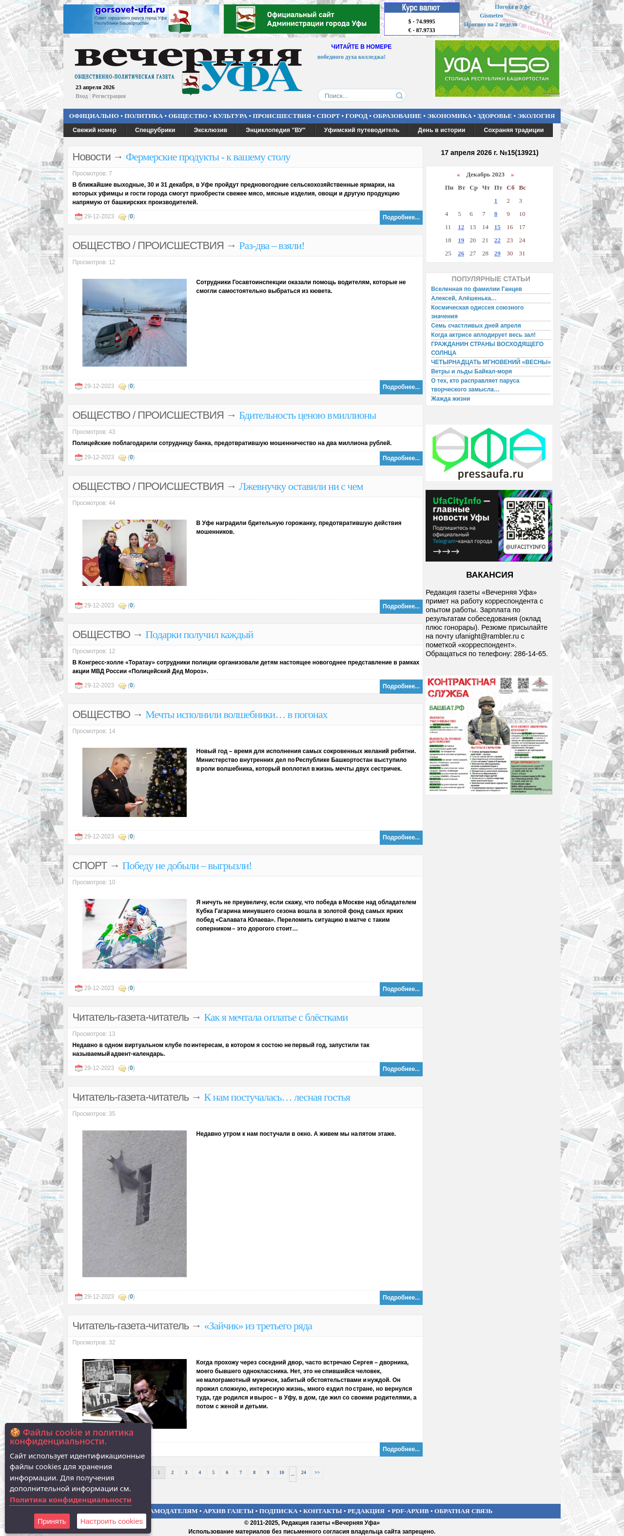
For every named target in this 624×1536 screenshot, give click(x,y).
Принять (52, 1521)
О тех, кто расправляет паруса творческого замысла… (475, 385)
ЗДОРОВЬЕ (494, 115)
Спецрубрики (155, 130)
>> (317, 1472)
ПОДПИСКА (278, 1511)
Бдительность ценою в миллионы (307, 415)
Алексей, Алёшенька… (464, 298)
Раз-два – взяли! (271, 245)
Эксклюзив (211, 130)
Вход (82, 96)
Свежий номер (95, 130)
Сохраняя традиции (514, 130)
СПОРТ (328, 115)
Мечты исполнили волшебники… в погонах (236, 714)
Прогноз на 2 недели (491, 24)
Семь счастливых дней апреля (476, 325)
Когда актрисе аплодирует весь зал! (483, 334)
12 (461, 227)
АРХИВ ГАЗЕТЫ (228, 1511)
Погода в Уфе (512, 6)
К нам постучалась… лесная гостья (277, 1097)
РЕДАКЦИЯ (366, 1511)
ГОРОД (357, 115)
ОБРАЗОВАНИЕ (397, 115)
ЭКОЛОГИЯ (536, 115)
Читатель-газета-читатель (131, 1017)
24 (303, 1472)
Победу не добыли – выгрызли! (187, 865)
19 (461, 240)
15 (497, 227)
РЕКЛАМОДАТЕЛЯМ (165, 1511)
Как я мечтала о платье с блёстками (276, 1017)
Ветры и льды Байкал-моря (471, 371)
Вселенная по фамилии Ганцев (476, 289)
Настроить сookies (111, 1521)
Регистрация (109, 96)
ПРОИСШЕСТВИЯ (282, 115)
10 (281, 1472)
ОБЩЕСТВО (187, 115)
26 (461, 253)
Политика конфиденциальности (71, 1499)
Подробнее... (401, 217)
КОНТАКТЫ (322, 1511)
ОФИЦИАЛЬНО (94, 115)
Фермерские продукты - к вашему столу (208, 157)
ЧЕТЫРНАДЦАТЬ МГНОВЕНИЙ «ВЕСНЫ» (491, 362)
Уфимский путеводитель (362, 130)
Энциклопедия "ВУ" (276, 130)
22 (497, 240)
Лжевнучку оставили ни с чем (301, 486)
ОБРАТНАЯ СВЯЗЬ (463, 1511)
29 (497, 253)
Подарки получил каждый (199, 634)
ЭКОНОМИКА (449, 115)
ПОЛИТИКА (143, 115)
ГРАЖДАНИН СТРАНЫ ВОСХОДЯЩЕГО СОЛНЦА (487, 348)
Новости (92, 157)
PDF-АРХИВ (410, 1511)
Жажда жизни (450, 398)
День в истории (441, 130)
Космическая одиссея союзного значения (477, 312)
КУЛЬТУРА (230, 115)
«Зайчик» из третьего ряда (258, 1326)
